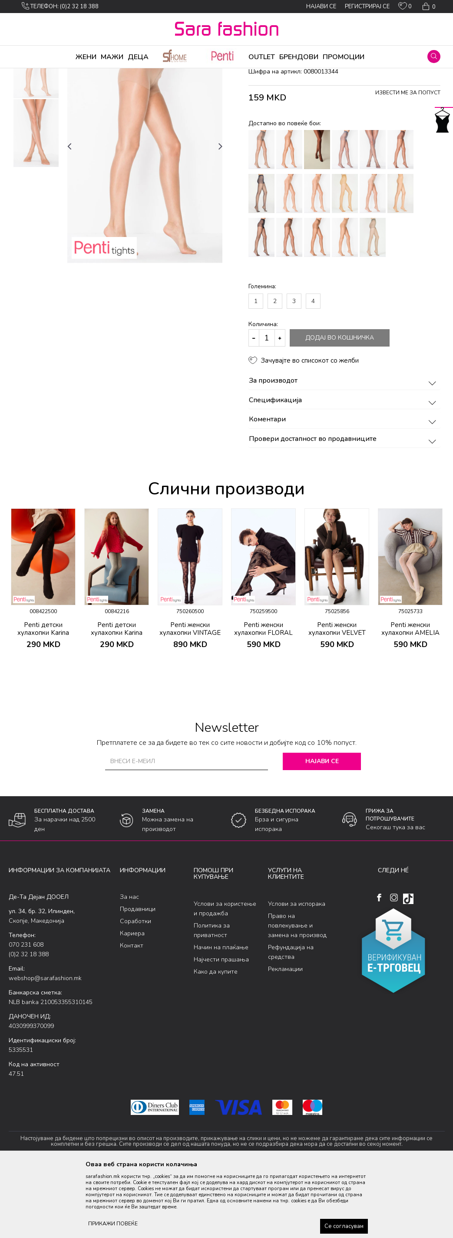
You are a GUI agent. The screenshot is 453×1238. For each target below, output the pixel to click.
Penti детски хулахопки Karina (43, 697)
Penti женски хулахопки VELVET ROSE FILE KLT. (337, 701)
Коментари (344, 488)
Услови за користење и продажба (225, 977)
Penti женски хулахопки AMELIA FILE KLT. (410, 701)
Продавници (137, 977)
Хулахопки (94, 73)
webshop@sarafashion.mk (45, 1046)
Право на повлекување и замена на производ (297, 994)
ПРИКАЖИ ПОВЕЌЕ (113, 1223)
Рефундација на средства (291, 1020)
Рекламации (285, 1037)
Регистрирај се (367, 6)
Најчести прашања (221, 1028)
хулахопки (155, 73)
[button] (433, 56)
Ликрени (125, 73)
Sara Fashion (25, 73)
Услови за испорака (296, 972)
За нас (129, 965)
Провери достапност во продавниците (344, 507)
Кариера (132, 1002)
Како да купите (216, 1040)
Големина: (262, 354)
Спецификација (344, 469)
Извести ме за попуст (407, 160)
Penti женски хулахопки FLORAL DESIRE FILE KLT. (263, 701)
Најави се (322, 829)
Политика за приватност (212, 999)
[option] (36, 132)
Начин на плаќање (221, 1015)
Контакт (131, 1014)
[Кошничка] (428, 6)
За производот (344, 449)
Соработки (135, 989)
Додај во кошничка (339, 406)
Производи (61, 73)
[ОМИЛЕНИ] (405, 8)
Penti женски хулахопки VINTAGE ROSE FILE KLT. (190, 701)
